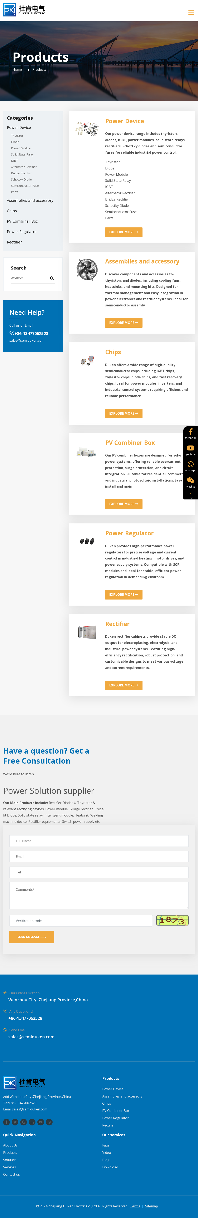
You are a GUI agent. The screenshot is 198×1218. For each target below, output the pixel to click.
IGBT (14, 161)
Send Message (32, 937)
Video (106, 1152)
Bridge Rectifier (21, 173)
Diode (15, 142)
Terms (135, 1206)
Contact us (11, 1174)
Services (9, 1167)
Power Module (21, 148)
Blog (106, 1160)
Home (17, 69)
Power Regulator (22, 231)
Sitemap (151, 1206)
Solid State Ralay (22, 154)
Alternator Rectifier (24, 167)
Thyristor (17, 136)
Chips (12, 210)
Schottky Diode (21, 179)
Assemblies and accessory (30, 200)
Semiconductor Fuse (25, 186)
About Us (10, 1145)
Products (39, 69)
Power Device (19, 127)
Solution (9, 1160)
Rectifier (14, 242)
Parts (14, 192)
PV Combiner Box (22, 221)
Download (110, 1167)
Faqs (105, 1145)
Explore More (123, 232)
